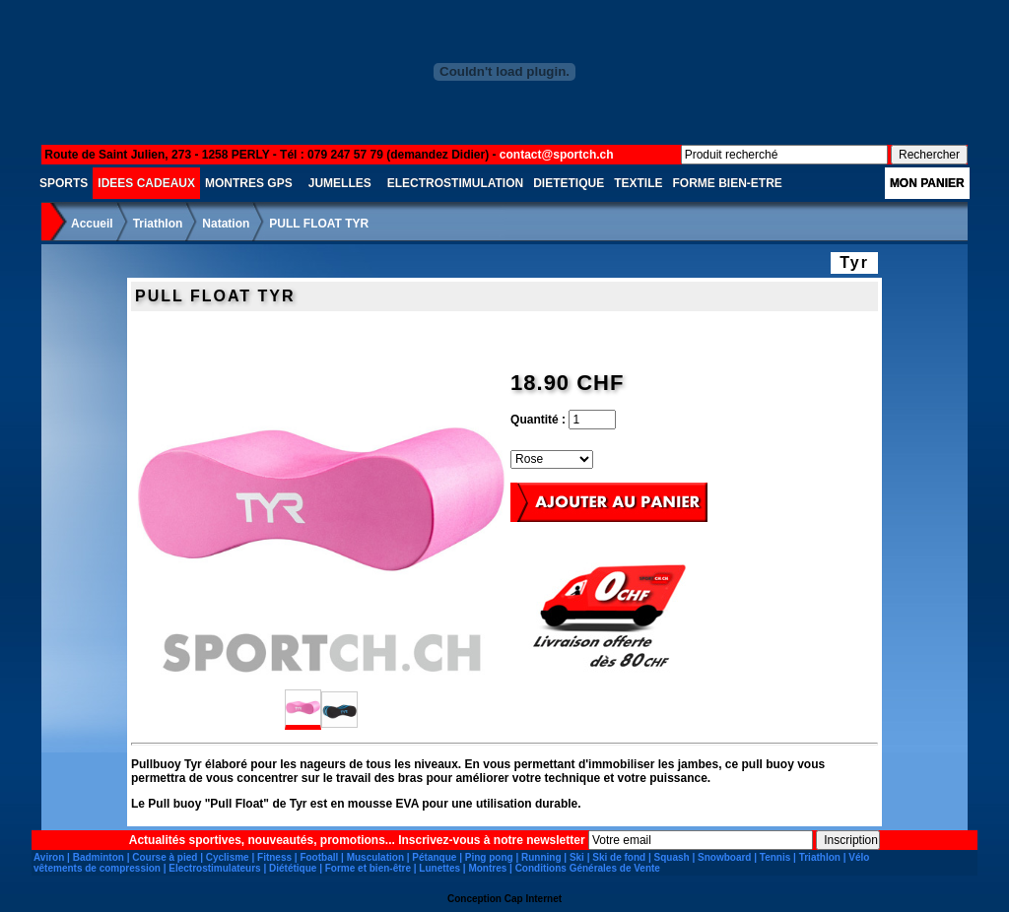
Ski (577, 857)
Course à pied (164, 857)
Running (541, 857)
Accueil (92, 223)
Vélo (858, 857)
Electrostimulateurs (214, 868)
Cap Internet (533, 898)
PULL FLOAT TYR (319, 223)
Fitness (274, 857)
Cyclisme (227, 857)
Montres (487, 868)
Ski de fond (618, 857)
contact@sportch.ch (557, 155)
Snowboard (724, 857)
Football (319, 857)
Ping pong (489, 857)
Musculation (375, 857)
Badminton (98, 857)
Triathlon (158, 223)
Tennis (775, 857)
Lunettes (439, 868)
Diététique (292, 868)
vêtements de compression (97, 868)
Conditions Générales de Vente (587, 868)
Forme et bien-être (368, 868)
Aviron (49, 857)
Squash (672, 857)
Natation (225, 223)
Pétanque (434, 857)
